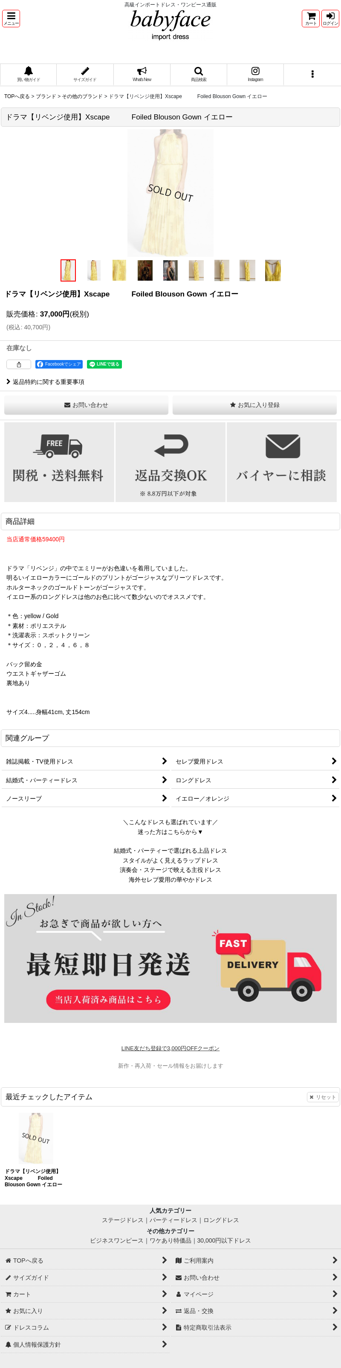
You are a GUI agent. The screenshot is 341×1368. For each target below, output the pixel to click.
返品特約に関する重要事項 (45, 381)
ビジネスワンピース (117, 1240)
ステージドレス (123, 1220)
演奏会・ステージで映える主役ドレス (170, 869)
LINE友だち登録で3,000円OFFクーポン (170, 1048)
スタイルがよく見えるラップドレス (170, 860)
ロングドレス (221, 1220)
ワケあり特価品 (170, 1240)
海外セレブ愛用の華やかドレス (170, 879)
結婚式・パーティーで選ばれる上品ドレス (170, 850)
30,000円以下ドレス (224, 1240)
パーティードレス (173, 1220)
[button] (11, 18)
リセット (322, 1097)
